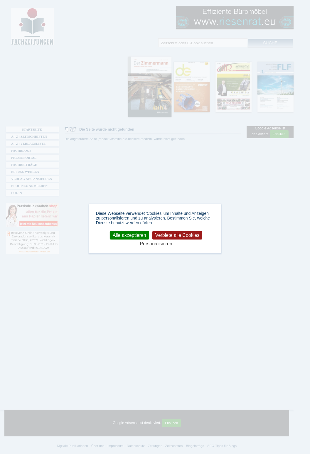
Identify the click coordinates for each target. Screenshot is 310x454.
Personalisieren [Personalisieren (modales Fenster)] (156, 243)
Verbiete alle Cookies (177, 235)
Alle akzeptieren (129, 235)
